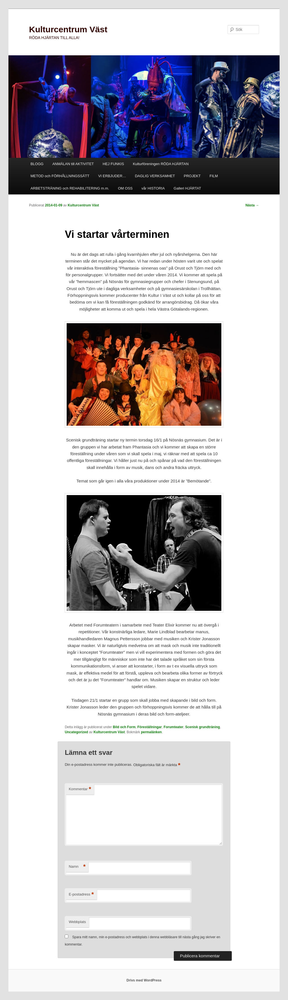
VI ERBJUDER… (112, 176)
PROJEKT (192, 176)
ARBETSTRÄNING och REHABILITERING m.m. (69, 188)
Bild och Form (124, 727)
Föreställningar (150, 727)
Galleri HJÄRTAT (187, 188)
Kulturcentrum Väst (68, 29)
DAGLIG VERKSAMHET (155, 176)
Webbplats (77, 922)
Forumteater (173, 727)
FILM (214, 176)
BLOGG (36, 164)
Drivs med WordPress (144, 980)
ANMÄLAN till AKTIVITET (73, 164)
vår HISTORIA (153, 188)
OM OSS (125, 188)
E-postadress (81, 894)
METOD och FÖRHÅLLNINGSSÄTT (59, 176)
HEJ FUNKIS (113, 164)
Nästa (252, 205)
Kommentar (80, 789)
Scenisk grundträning (202, 727)
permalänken (151, 732)
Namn (77, 867)
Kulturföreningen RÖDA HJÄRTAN (160, 164)
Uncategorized (76, 732)
